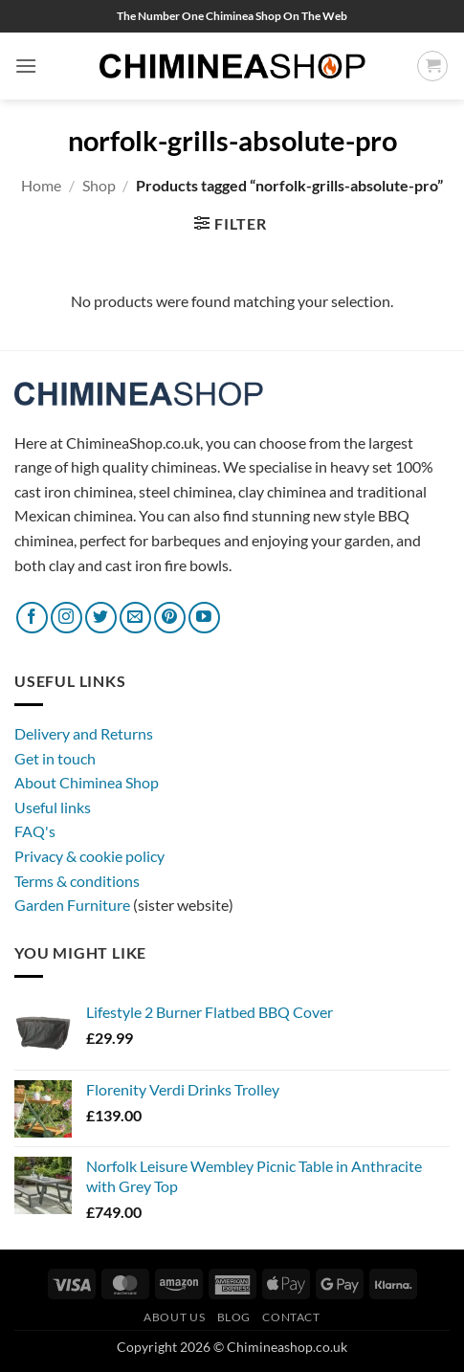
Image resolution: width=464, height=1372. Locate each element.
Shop (99, 185)
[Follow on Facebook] (32, 617)
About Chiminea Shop (86, 782)
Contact (291, 1317)
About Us (174, 1317)
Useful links (52, 807)
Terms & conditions (77, 881)
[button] (25, 65)
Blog (234, 1317)
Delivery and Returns (83, 733)
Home (41, 185)
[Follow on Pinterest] (170, 617)
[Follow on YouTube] (204, 617)
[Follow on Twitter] (101, 617)
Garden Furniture (73, 905)
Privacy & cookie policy (89, 856)
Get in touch (55, 758)
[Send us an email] (135, 617)
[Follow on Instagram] (66, 617)
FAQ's (34, 831)
